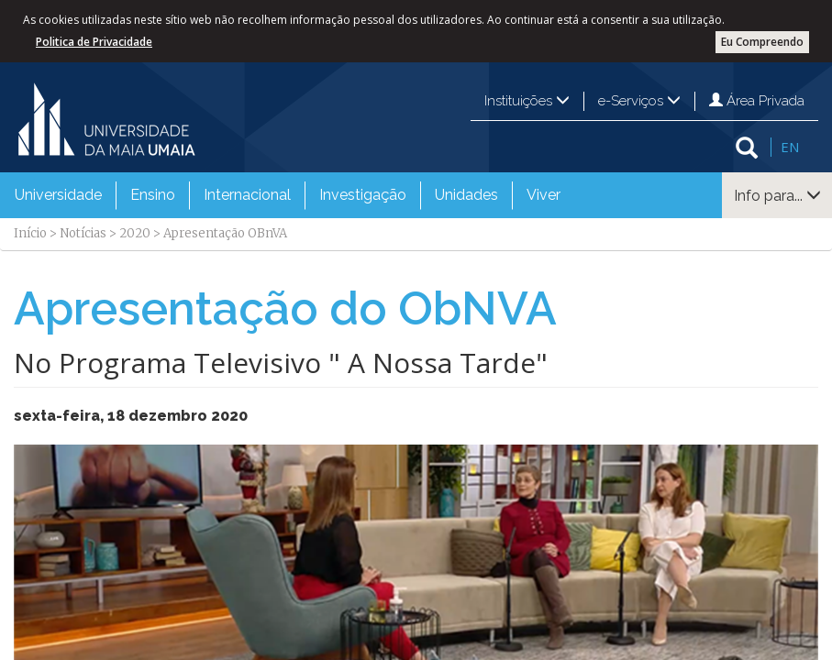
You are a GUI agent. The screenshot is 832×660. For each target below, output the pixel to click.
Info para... (777, 195)
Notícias (83, 233)
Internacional (247, 195)
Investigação (362, 195)
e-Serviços (639, 101)
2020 (134, 233)
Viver (543, 195)
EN (790, 147)
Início (30, 233)
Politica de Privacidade (94, 42)
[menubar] (287, 195)
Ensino (152, 195)
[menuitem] (58, 195)
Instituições (527, 101)
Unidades (466, 195)
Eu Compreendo (762, 42)
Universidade (58, 195)
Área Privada (756, 101)
